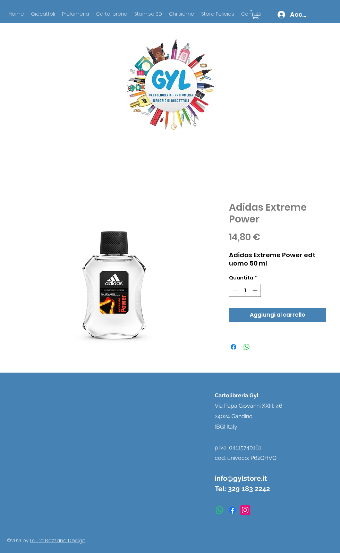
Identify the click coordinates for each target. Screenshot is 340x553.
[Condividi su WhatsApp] (247, 347)
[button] (255, 14)
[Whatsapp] (219, 510)
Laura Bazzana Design (57, 540)
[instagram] (245, 510)
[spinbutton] (245, 290)
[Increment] (255, 290)
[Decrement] (234, 290)
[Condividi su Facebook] (233, 347)
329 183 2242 (249, 489)
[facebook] (232, 510)
